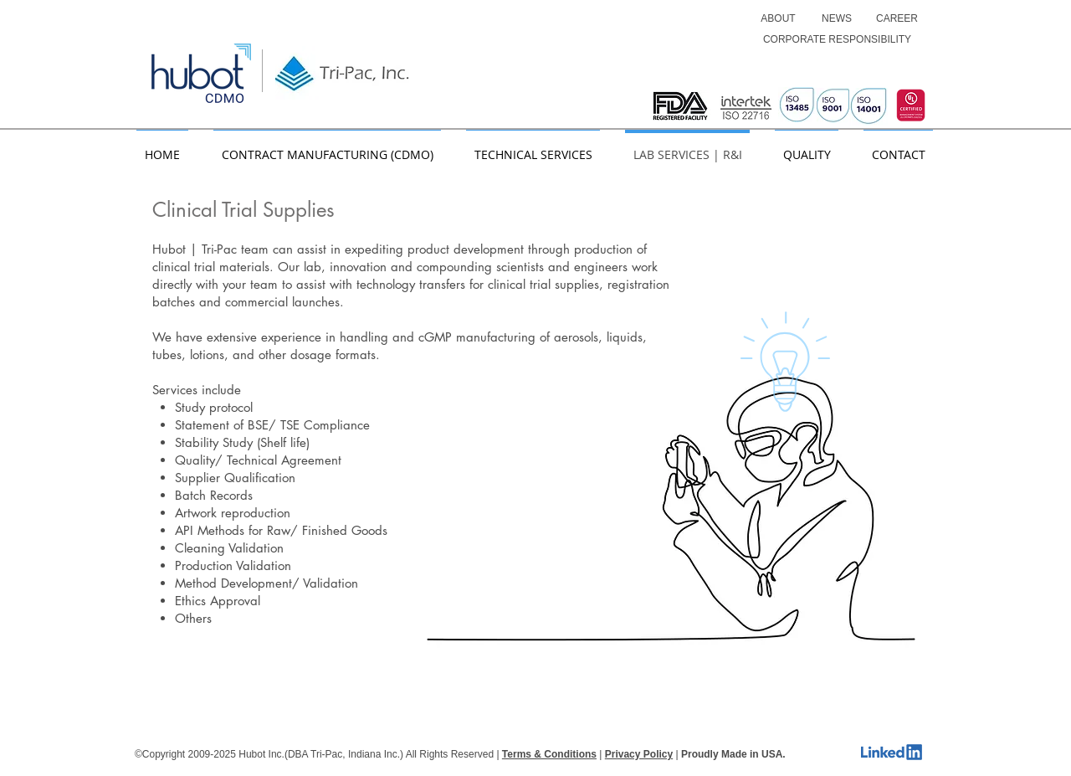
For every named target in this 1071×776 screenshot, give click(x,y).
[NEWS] (837, 18)
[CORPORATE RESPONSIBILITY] (837, 39)
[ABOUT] (778, 18)
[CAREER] (897, 18)
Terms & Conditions (549, 754)
